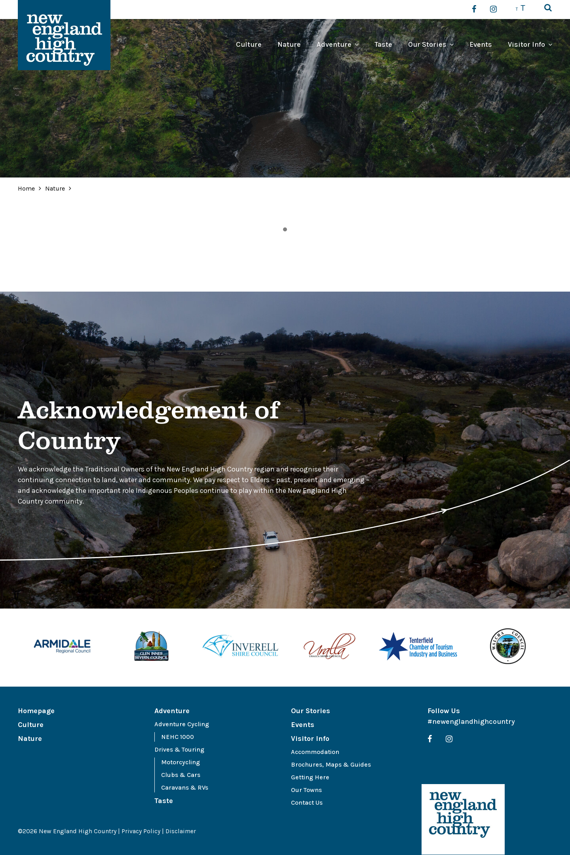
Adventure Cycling (181, 724)
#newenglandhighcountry (471, 721)
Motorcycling (180, 762)
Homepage (36, 710)
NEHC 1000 (177, 736)
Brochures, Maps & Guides (331, 764)
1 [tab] (285, 229)
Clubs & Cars (180, 775)
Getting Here (310, 777)
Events (480, 44)
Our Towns (306, 790)
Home (26, 188)
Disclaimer (181, 831)
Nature (289, 44)
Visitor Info (526, 44)
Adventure (334, 44)
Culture (249, 44)
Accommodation (315, 752)
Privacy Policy (141, 831)
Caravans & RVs (184, 787)
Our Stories (427, 44)
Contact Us (307, 802)
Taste (383, 44)
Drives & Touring (179, 749)
